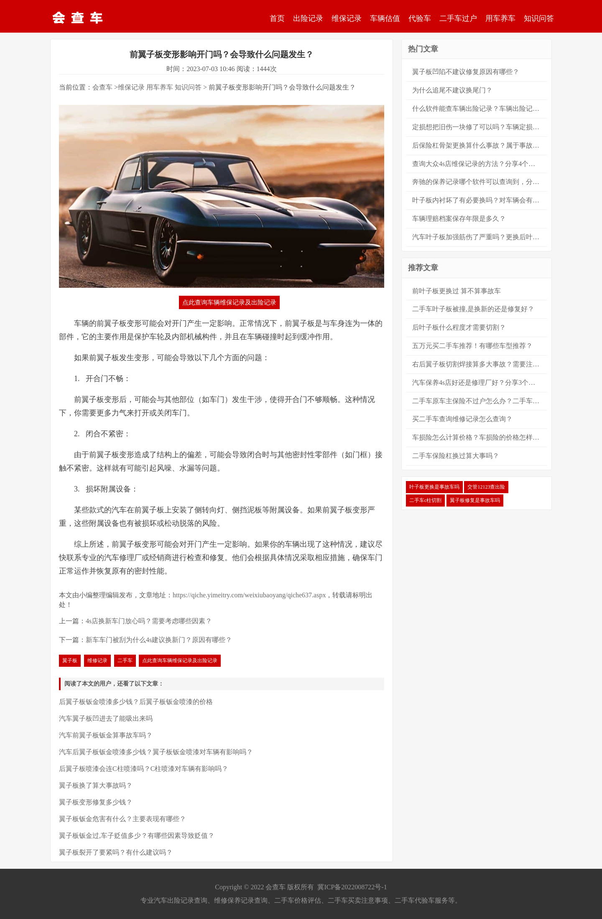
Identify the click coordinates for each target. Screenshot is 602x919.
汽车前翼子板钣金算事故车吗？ (106, 735)
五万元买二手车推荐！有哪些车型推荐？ (472, 345)
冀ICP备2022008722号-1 (352, 887)
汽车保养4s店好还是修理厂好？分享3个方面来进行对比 (479, 382)
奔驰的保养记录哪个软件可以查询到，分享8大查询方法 (479, 181)
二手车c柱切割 (425, 500)
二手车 (125, 660)
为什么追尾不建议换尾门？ (452, 90)
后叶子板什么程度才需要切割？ (459, 327)
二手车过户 (458, 18)
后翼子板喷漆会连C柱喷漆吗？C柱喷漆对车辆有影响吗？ (143, 768)
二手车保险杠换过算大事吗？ (455, 455)
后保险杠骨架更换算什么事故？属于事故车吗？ (479, 145)
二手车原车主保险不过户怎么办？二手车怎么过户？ (479, 400)
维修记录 (97, 660)
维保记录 (347, 18)
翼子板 (69, 660)
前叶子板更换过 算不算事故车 (456, 290)
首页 (277, 18)
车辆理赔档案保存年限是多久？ (459, 218)
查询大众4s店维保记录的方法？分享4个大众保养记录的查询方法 (479, 163)
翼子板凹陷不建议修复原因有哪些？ (465, 71)
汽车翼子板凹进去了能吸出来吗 (106, 718)
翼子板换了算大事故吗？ (96, 785)
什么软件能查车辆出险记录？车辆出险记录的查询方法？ (479, 108)
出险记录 (308, 18)
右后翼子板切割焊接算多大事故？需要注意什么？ (479, 364)
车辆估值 (385, 18)
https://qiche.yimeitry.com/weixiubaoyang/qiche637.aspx (249, 595)
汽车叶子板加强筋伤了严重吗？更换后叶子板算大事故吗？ (479, 237)
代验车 (419, 18)
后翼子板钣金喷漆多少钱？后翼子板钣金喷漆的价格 (136, 701)
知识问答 (539, 18)
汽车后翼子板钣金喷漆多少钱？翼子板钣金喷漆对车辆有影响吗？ (156, 751)
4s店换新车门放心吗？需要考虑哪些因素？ (149, 621)
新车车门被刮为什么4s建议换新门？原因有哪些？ (159, 639)
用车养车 (500, 18)
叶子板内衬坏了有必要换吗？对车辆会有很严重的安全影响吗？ (479, 200)
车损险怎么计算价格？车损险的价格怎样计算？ (479, 437)
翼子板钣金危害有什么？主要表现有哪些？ (122, 818)
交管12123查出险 (486, 487)
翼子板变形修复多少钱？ (96, 802)
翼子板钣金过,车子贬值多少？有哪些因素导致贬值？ (136, 835)
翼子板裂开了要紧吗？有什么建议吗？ (116, 852)
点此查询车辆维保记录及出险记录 (229, 302)
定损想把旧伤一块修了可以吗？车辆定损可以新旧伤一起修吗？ (479, 127)
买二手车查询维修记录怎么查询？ (462, 418)
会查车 (102, 87)
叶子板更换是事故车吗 (434, 487)
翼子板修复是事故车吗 (475, 500)
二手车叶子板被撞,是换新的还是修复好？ (473, 308)
